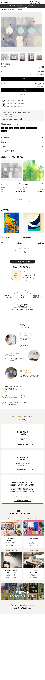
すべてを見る (22, 199)
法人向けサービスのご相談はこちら (11, 119)
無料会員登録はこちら (22, 500)
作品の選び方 (24, 345)
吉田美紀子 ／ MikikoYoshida (29, 240)
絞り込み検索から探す (22, 444)
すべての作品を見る (22, 7)
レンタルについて (39, 86)
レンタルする (22, 90)
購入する (22, 78)
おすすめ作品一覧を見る (22, 469)
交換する (22, 94)
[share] (42, 67)
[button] (22, 137)
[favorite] (39, 67)
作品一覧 (12, 9)
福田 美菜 (3, 66)
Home (5, 9)
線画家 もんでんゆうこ (6, 240)
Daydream (20, 9)
